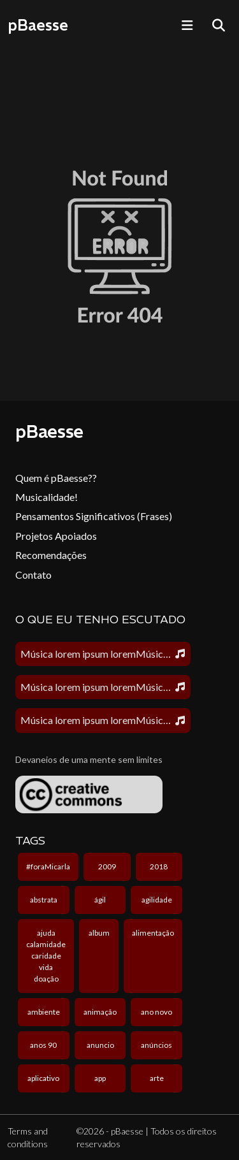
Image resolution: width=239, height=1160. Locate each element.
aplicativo (43, 1078)
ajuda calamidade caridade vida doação (46, 955)
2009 (107, 866)
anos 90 (43, 1045)
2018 (159, 866)
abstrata (43, 899)
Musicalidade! (46, 497)
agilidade (156, 899)
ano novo (156, 1012)
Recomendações (51, 555)
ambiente (43, 1012)
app (100, 1078)
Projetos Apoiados (56, 536)
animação (100, 1012)
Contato (33, 575)
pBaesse (38, 24)
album (99, 933)
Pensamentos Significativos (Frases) (93, 516)
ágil (100, 899)
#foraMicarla (48, 866)
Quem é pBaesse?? (56, 478)
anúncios (156, 1045)
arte (157, 1078)
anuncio (100, 1045)
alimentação (153, 933)
